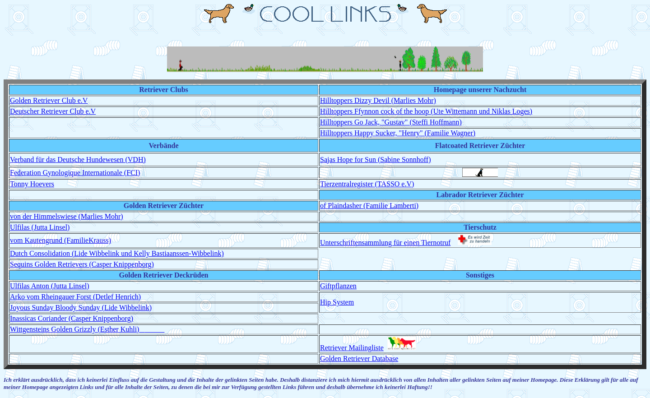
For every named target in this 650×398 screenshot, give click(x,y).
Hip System (337, 302)
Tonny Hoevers (32, 184)
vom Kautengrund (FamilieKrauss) (60, 240)
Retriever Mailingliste (352, 348)
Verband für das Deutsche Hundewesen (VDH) (78, 159)
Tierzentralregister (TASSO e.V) (367, 184)
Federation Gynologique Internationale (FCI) (75, 172)
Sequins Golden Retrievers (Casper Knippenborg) (82, 264)
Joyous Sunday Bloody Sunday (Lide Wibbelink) (81, 307)
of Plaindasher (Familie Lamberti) (369, 205)
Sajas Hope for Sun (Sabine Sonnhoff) (375, 159)
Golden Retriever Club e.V (49, 100)
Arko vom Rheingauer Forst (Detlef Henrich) (75, 297)
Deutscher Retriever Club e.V (53, 111)
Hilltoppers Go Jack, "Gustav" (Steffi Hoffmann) (391, 122)
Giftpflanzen (338, 286)
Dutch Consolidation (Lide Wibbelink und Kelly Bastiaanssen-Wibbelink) (117, 253)
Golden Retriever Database (359, 358)
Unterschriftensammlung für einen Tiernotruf (385, 242)
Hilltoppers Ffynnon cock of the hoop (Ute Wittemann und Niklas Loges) (426, 111)
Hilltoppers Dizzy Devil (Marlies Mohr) (378, 100)
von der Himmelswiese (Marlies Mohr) (66, 216)
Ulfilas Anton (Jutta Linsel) (49, 286)
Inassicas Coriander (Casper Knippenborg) (71, 318)
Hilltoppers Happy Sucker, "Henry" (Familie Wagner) (397, 133)
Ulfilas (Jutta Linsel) (40, 227)
